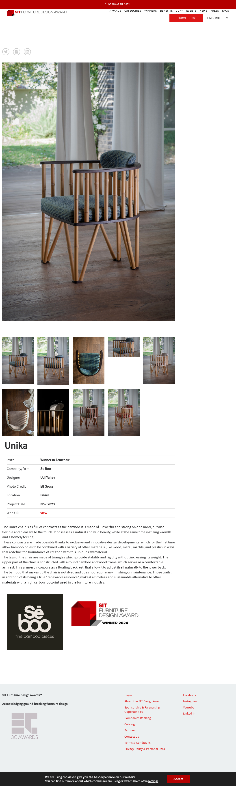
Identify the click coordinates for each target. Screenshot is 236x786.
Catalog (129, 724)
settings (152, 781)
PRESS (214, 10)
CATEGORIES (132, 10)
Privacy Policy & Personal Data (144, 749)
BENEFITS (166, 10)
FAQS (225, 10)
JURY (179, 10)
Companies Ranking (137, 718)
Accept (178, 779)
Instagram (190, 701)
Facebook (189, 695)
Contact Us (131, 736)
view (43, 513)
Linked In (189, 713)
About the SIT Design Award (143, 701)
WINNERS (150, 10)
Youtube (188, 707)
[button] (5, 51)
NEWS (203, 10)
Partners (130, 730)
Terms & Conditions (137, 743)
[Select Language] (217, 18)
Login (128, 695)
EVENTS (191, 10)
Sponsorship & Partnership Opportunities (142, 709)
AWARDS (115, 10)
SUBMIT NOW (186, 18)
